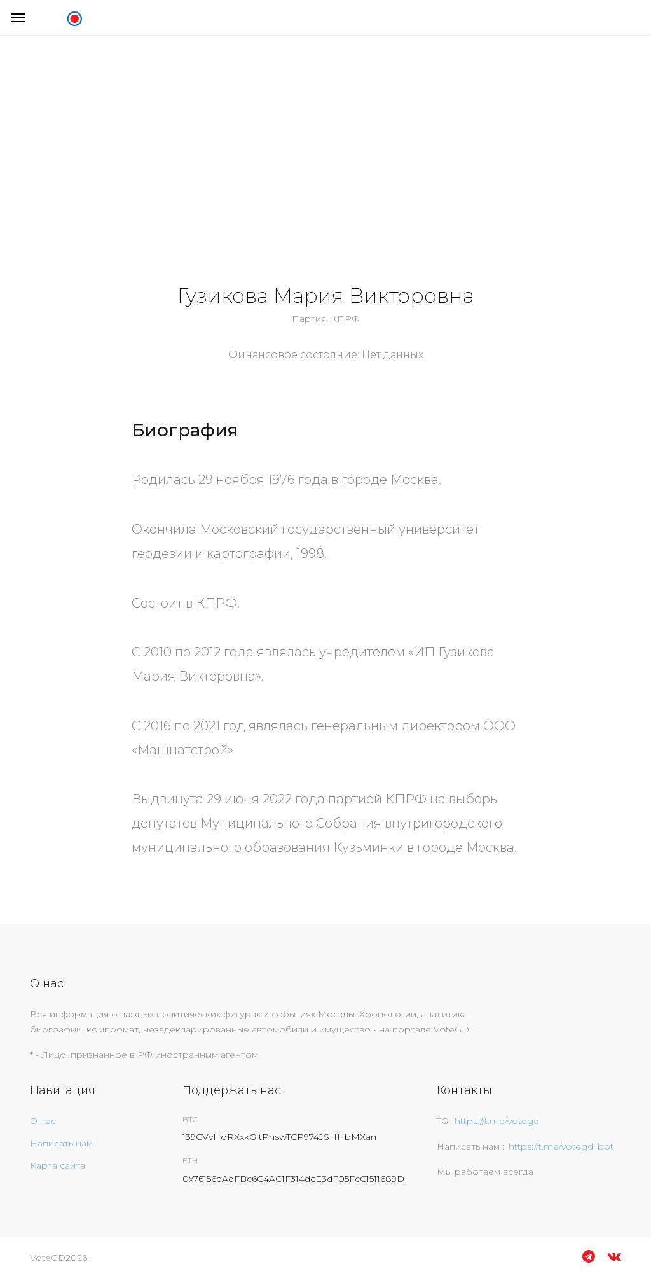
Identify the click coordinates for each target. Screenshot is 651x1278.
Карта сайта (57, 1165)
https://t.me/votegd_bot (561, 1146)
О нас (43, 1121)
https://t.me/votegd (497, 1121)
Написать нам (61, 1143)
